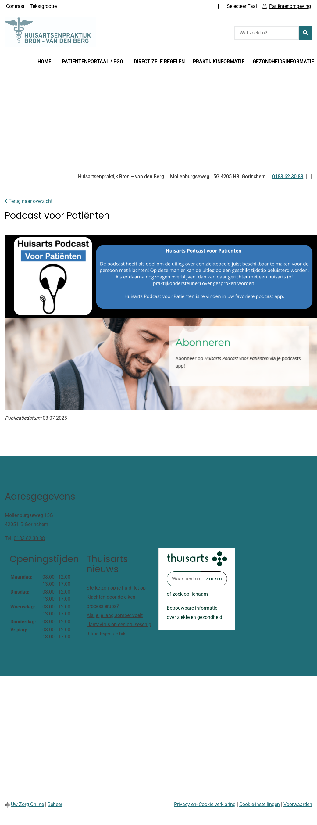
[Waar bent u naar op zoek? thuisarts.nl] (184, 578)
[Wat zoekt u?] (266, 33)
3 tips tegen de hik (106, 634)
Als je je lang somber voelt (115, 615)
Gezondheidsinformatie (283, 61)
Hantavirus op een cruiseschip (119, 624)
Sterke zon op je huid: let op (116, 588)
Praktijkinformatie (218, 61)
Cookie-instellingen (259, 804)
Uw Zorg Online (27, 804)
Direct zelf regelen (159, 61)
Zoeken (214, 579)
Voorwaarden (297, 804)
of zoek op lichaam (187, 594)
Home (44, 61)
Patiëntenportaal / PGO (92, 61)
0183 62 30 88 (29, 538)
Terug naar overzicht (28, 201)
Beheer (55, 804)
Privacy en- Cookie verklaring (205, 804)
